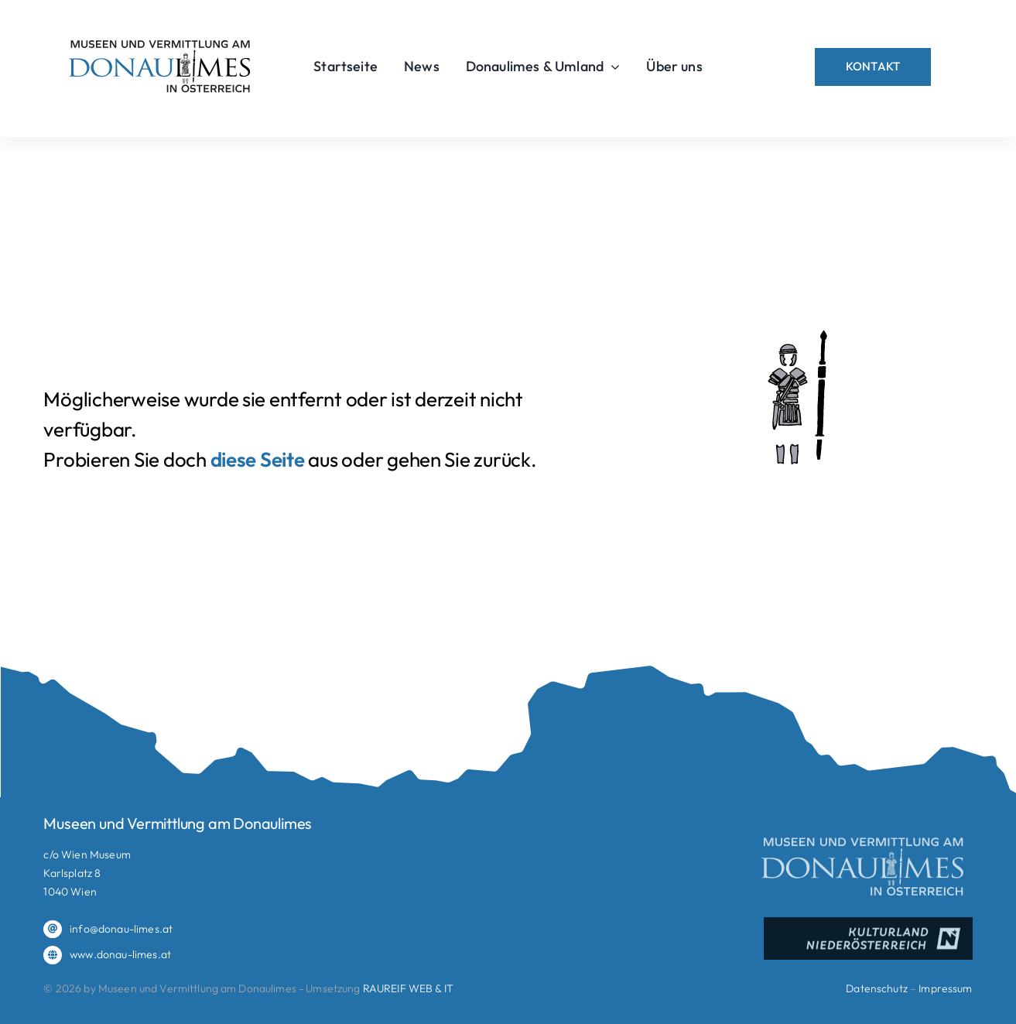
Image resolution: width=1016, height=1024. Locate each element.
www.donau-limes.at (120, 954)
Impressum (945, 988)
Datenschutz (877, 988)
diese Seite (257, 459)
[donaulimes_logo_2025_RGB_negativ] (863, 839)
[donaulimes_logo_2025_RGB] (160, 39)
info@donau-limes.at (121, 929)
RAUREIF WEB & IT (408, 988)
